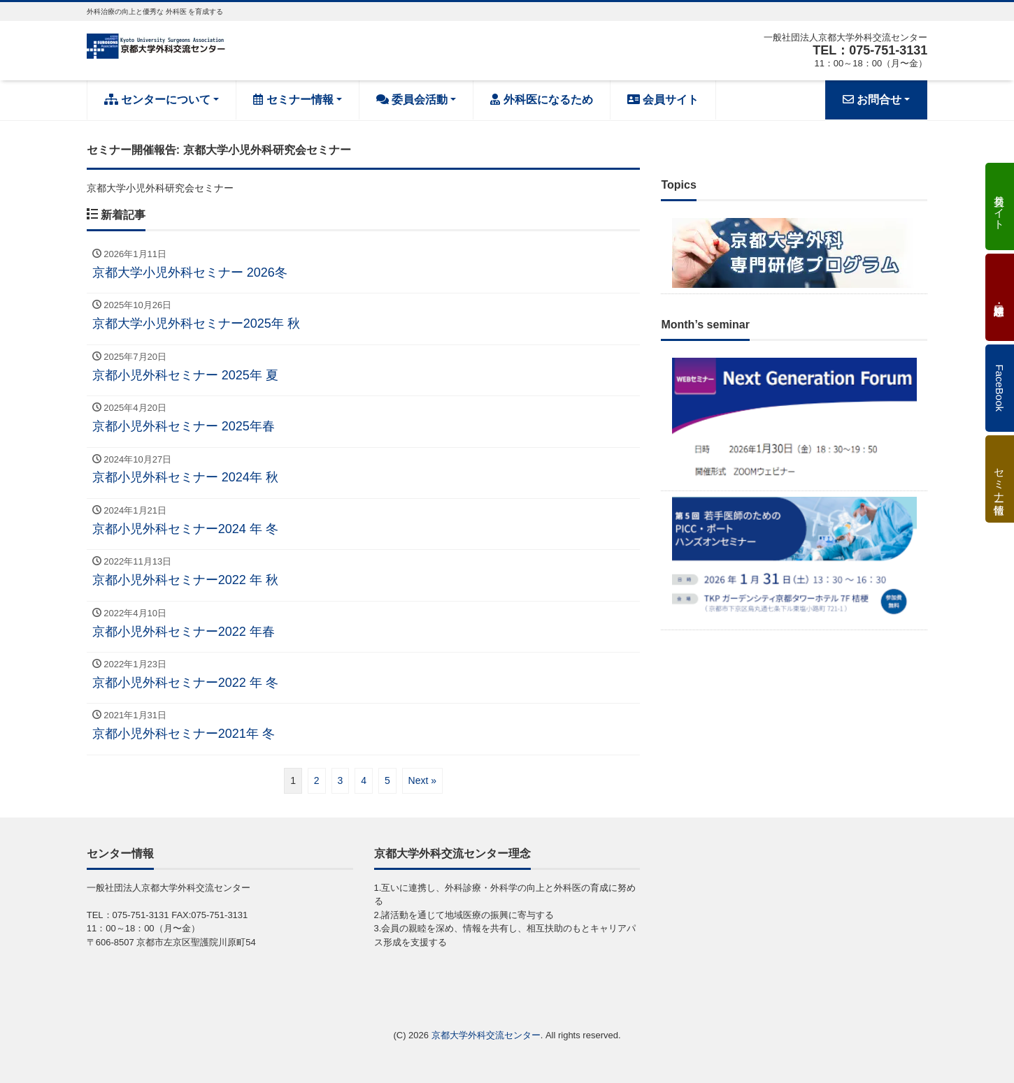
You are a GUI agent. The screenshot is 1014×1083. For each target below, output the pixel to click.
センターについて (157, 100)
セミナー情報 (293, 100)
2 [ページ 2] (317, 780)
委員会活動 (412, 100)
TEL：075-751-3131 (870, 50)
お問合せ (872, 100)
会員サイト (663, 100)
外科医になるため (541, 100)
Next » (422, 780)
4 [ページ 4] (363, 780)
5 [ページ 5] (387, 780)
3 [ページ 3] (340, 780)
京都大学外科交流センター (486, 1035)
